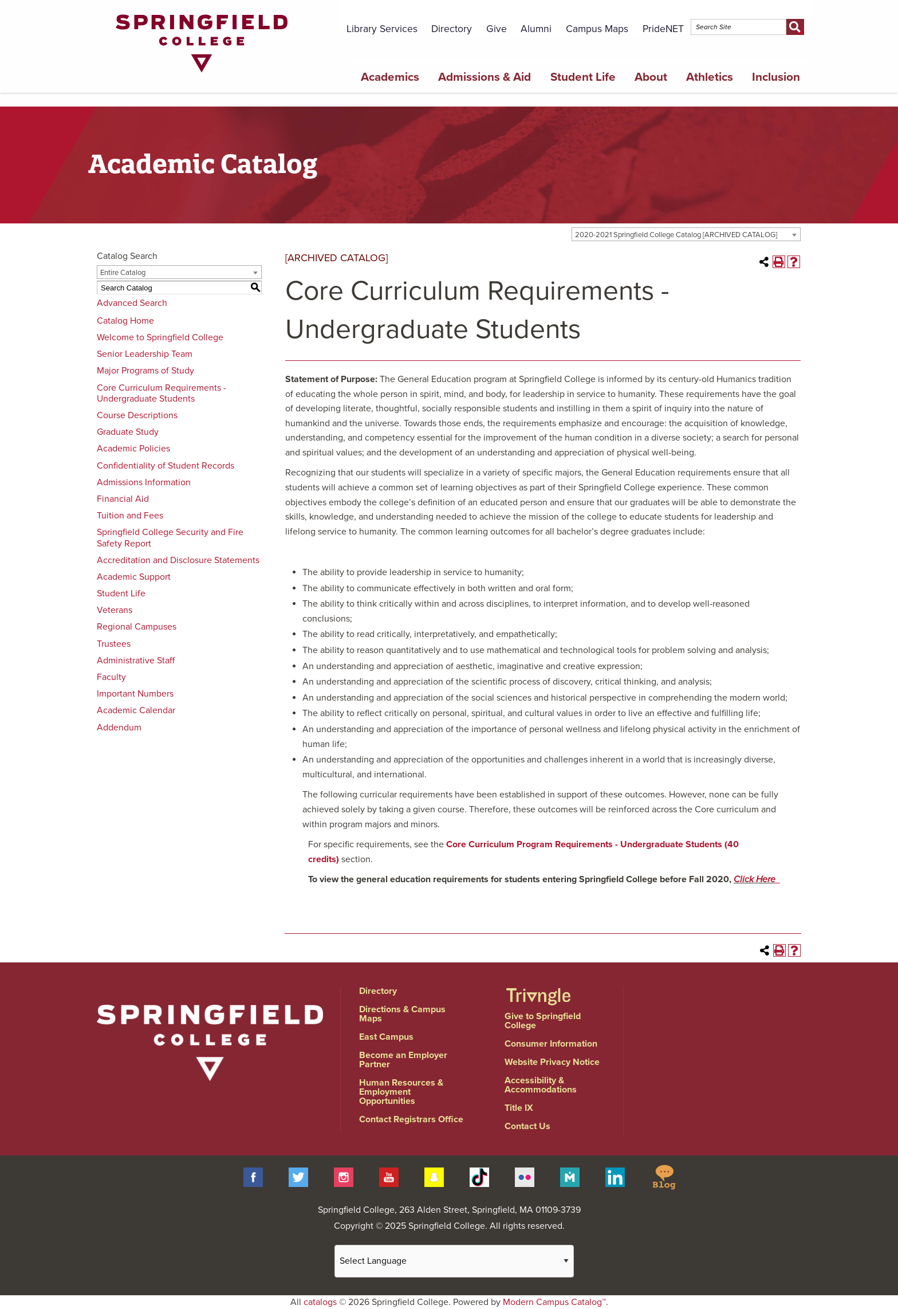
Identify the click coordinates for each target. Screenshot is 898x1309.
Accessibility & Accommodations (541, 1085)
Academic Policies (133, 448)
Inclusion (776, 77)
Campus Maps (597, 29)
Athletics (709, 77)
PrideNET (663, 29)
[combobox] (686, 234)
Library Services (382, 29)
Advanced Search (132, 303)
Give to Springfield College (543, 1021)
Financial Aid (123, 499)
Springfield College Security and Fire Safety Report (170, 537)
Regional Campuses (136, 626)
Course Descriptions (137, 415)
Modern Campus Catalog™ (554, 1302)
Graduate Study (128, 432)
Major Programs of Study (145, 370)
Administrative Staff (136, 660)
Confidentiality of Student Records (165, 465)
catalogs (320, 1302)
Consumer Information (551, 1043)
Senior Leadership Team (144, 354)
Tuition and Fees (130, 515)
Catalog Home (125, 321)
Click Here (754, 879)
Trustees (114, 644)
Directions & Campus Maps (402, 1014)
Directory (451, 29)
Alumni (536, 29)
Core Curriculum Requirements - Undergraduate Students (161, 393)
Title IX (519, 1108)
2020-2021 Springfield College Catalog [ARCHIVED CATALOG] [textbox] (676, 234)
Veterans (114, 610)
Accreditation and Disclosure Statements (178, 560)
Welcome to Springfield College (160, 337)
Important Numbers (135, 693)
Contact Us (527, 1126)
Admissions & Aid (484, 77)
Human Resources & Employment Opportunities (401, 1092)
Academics (390, 77)
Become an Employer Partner (403, 1059)
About (651, 77)
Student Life (583, 77)
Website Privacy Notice (552, 1062)
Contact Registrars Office (411, 1119)
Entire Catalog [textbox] (122, 272)
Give (496, 29)
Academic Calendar (136, 710)
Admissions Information (144, 482)
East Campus (386, 1037)
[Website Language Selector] (454, 1261)
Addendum (119, 727)
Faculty (111, 677)
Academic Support (134, 577)
